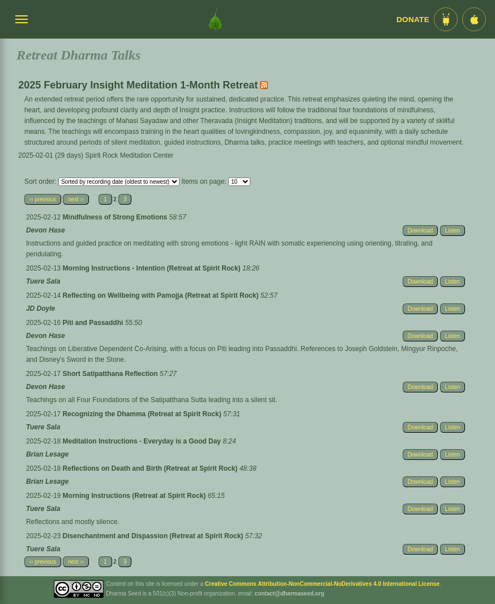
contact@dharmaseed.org (290, 593)
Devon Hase (45, 230)
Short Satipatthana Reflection (111, 374)
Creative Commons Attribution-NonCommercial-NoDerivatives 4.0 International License (322, 584)
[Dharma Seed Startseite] (215, 19)
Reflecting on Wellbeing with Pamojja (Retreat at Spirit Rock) (162, 295)
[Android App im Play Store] (446, 19)
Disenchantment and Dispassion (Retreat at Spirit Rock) (154, 536)
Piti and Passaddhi (94, 323)
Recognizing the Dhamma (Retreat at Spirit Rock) (143, 414)
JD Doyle (40, 308)
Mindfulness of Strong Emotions (116, 217)
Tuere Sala (43, 281)
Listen (452, 230)
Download (420, 230)
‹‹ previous (42, 199)
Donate (412, 19)
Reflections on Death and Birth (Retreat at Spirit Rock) (151, 468)
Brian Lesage (47, 454)
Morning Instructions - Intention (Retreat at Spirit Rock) (152, 268)
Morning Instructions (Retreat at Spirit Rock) (135, 496)
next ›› (76, 199)
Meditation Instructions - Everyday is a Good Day (143, 441)
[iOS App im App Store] (474, 19)
